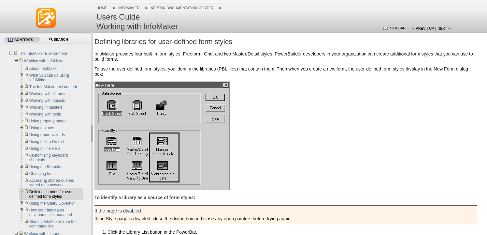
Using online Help (44, 148)
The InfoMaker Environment (43, 53)
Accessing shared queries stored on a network (51, 182)
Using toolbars (41, 128)
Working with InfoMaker (44, 61)
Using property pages (47, 121)
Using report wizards (47, 135)
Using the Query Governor (52, 203)
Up (431, 28)
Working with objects (47, 100)
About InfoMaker (43, 68)
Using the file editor (46, 166)
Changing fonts (42, 173)
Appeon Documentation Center (181, 8)
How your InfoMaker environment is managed (50, 212)
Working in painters (46, 107)
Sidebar (398, 28)
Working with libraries (47, 93)
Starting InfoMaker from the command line (53, 223)
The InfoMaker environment (53, 87)
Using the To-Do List (46, 141)
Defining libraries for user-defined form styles (51, 194)
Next (442, 28)
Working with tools (45, 114)
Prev (420, 28)
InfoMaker (128, 8)
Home (101, 8)
